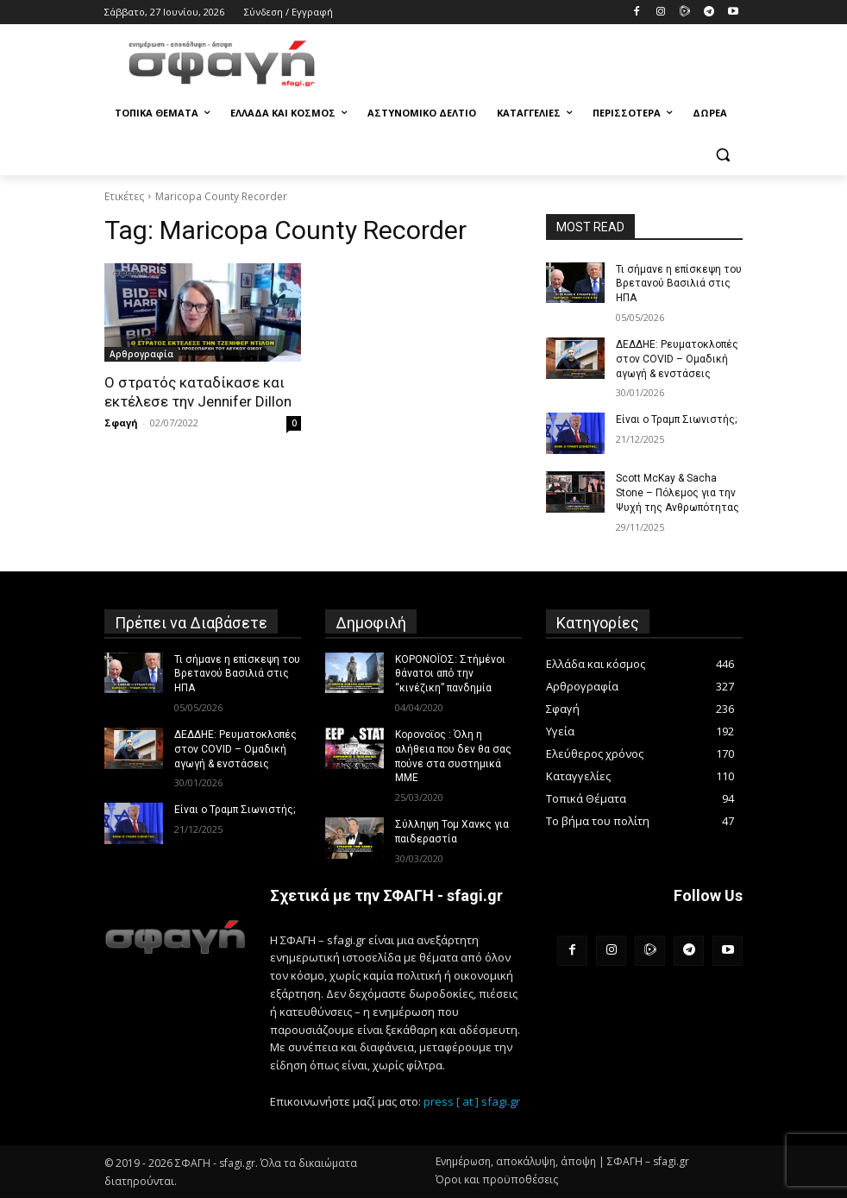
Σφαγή (121, 422)
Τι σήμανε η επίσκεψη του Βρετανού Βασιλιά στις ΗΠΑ (679, 284)
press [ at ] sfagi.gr (472, 1101)
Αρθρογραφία (141, 354)
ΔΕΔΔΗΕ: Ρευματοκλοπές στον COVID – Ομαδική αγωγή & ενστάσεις (677, 359)
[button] (722, 155)
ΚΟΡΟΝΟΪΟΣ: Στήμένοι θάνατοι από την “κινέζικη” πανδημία (450, 674)
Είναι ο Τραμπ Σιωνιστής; (676, 419)
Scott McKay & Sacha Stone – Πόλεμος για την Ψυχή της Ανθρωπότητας (677, 493)
